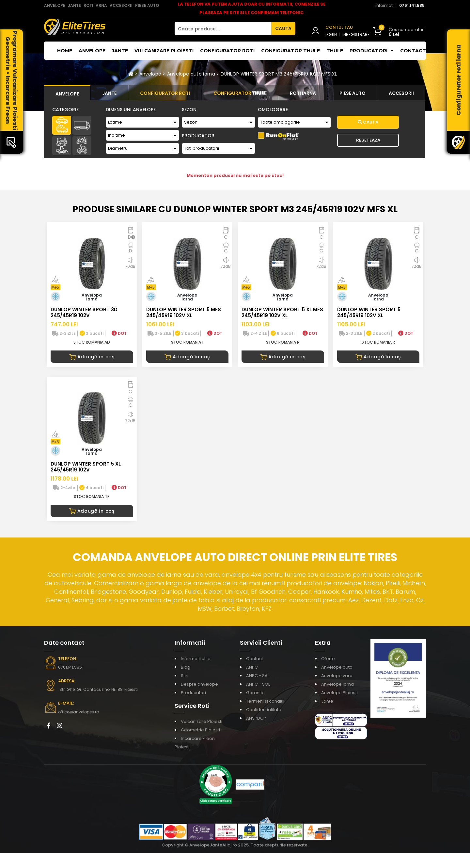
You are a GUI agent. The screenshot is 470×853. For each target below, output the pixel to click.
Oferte (328, 659)
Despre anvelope (199, 684)
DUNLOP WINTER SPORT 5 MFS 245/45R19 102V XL (183, 312)
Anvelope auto (336, 667)
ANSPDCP (256, 718)
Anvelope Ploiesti (339, 693)
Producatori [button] (372, 51)
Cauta (368, 122)
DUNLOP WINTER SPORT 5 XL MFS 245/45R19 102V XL (282, 312)
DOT (119, 333)
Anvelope (92, 51)
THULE (334, 51)
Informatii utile (196, 659)
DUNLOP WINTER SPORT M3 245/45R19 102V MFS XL (279, 74)
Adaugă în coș (92, 356)
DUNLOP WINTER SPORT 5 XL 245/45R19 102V (86, 466)
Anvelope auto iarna (191, 74)
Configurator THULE (290, 51)
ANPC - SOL (258, 684)
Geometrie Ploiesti (200, 730)
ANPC (252, 667)
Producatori (193, 693)
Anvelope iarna (337, 684)
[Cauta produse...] (223, 28)
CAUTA (283, 28)
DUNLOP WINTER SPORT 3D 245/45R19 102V (84, 312)
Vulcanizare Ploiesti (164, 51)
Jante (120, 51)
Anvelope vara (336, 676)
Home (64, 51)
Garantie (255, 693)
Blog (185, 667)
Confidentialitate (263, 710)
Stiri (184, 676)
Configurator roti (227, 51)
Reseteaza (368, 140)
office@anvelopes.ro (78, 712)
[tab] (67, 93)
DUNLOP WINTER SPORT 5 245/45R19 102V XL (368, 312)
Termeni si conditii (265, 701)
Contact (413, 51)
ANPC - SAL (257, 676)
